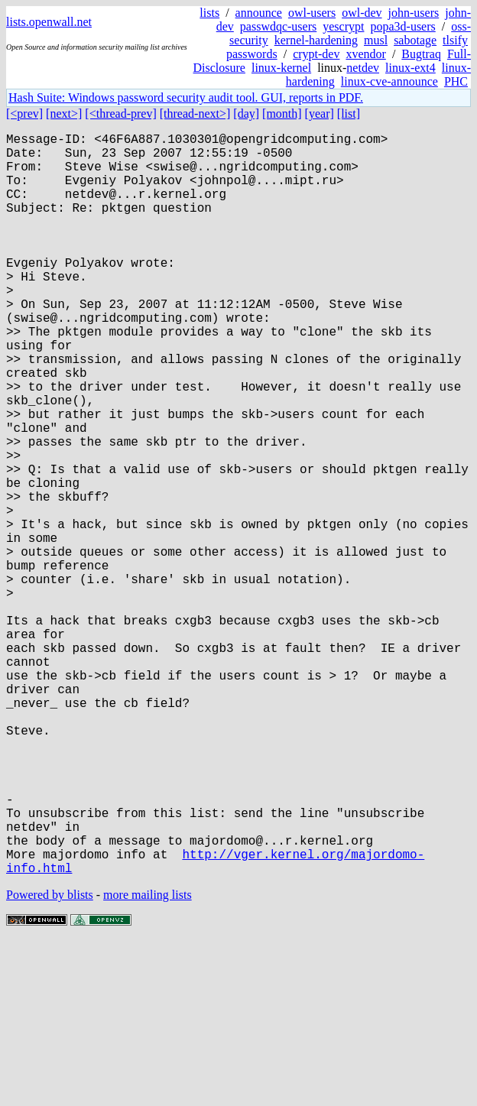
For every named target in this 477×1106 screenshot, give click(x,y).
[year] (319, 113)
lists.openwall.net (49, 21)
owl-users (312, 12)
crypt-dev (316, 53)
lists (209, 12)
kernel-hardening (316, 40)
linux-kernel (281, 67)
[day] (246, 113)
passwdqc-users (278, 26)
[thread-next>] (195, 113)
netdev (362, 67)
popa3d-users (402, 26)
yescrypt (343, 26)
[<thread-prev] (120, 113)
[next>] (64, 113)
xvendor (365, 53)
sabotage (415, 40)
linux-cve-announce (389, 81)
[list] (348, 113)
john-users (414, 12)
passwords (251, 53)
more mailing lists (147, 1059)
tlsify (455, 40)
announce (258, 12)
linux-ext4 (410, 67)
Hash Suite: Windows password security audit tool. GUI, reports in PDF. (185, 97)
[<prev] (24, 113)
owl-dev (361, 12)
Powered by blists (49, 1059)
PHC (456, 81)
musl (376, 40)
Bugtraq (421, 53)
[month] (282, 113)
